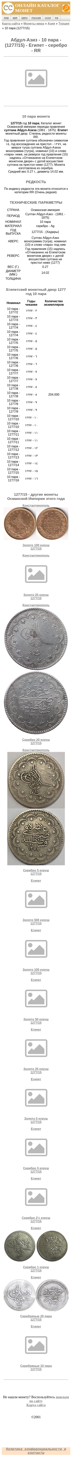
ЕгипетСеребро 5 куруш (36, 1150)
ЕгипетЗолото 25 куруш (36, 1051)
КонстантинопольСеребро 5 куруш (36, 811)
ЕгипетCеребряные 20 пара (36, 1298)
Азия (51, 23)
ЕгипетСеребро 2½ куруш (36, 1200)
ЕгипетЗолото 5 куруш (36, 1101)
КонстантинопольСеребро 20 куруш (36, 674)
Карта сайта (11, 23)
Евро (25, 18)
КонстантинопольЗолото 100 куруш (36, 527)
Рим (6, 18)
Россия (36, 18)
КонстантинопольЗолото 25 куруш (36, 577)
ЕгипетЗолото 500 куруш (36, 902)
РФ (56, 18)
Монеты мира (33, 23)
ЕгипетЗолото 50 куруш (36, 1001)
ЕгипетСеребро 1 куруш (36, 1249)
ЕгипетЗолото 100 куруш (36, 952)
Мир (15, 18)
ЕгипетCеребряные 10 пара (36, 1348)
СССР (48, 18)
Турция (63, 23)
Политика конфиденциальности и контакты (36, 1451)
